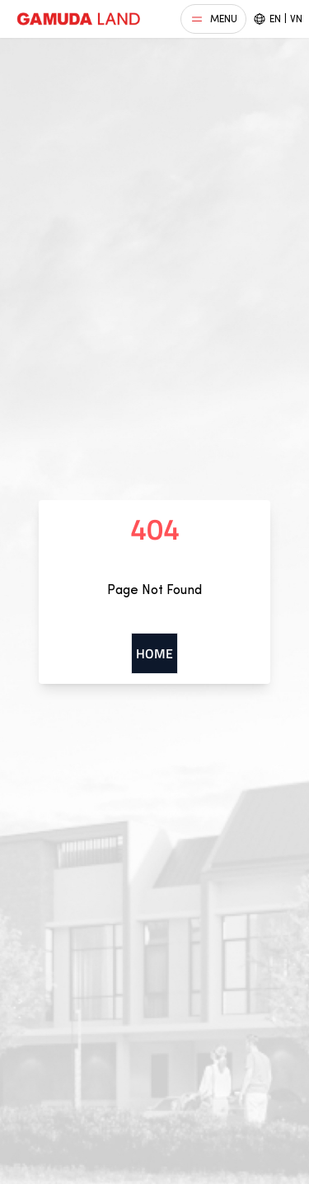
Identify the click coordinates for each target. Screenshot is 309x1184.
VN (296, 19)
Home (154, 653)
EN (275, 19)
